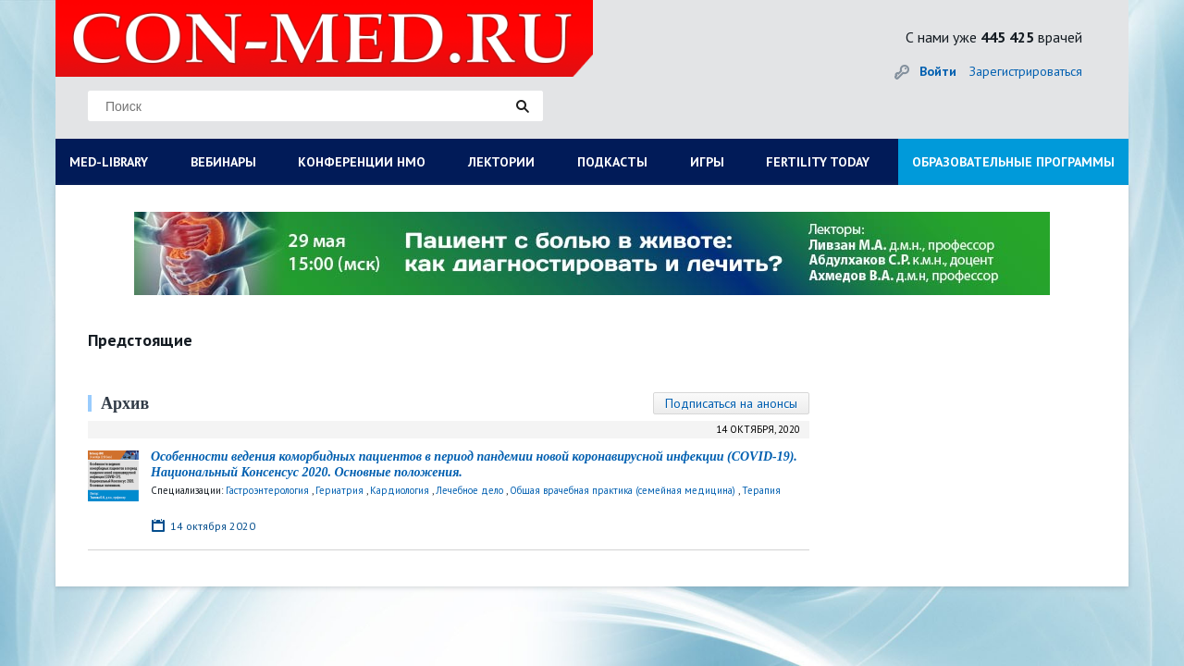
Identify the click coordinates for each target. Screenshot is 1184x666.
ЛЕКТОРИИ (501, 162)
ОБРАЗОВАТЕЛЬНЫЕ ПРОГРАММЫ (1013, 162)
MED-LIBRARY (108, 162)
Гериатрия (339, 490)
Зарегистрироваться (1025, 71)
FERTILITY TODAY (818, 162)
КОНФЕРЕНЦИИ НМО (362, 162)
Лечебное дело (469, 490)
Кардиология (399, 490)
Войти (937, 71)
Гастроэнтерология (267, 490)
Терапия (761, 490)
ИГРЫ (707, 162)
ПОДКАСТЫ (612, 162)
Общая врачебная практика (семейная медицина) (622, 490)
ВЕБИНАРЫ (223, 162)
